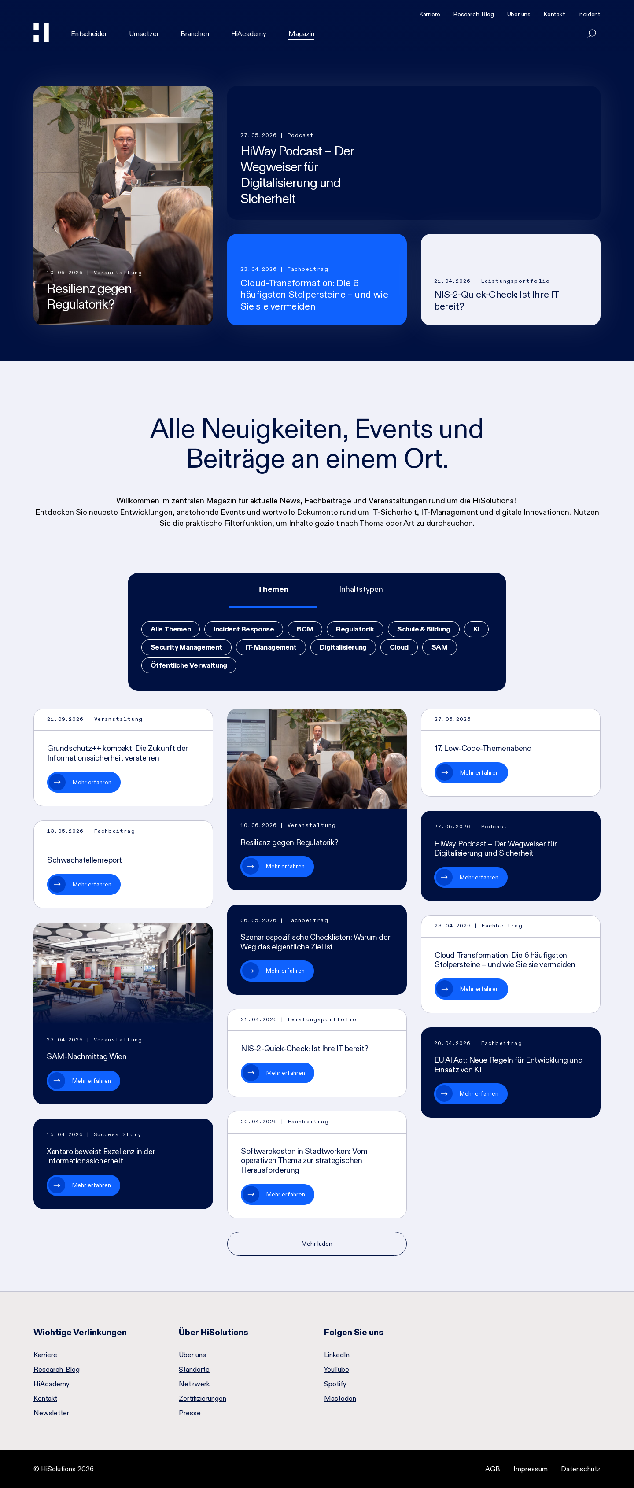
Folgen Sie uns (353, 1332)
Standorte (194, 1370)
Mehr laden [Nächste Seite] (317, 1244)
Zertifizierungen (202, 1399)
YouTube (336, 1370)
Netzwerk (194, 1384)
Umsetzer (143, 34)
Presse (190, 1413)
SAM (439, 647)
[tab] (273, 590)
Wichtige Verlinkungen (80, 1332)
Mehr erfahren (92, 782)
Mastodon (340, 1399)
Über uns (519, 14)
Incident (590, 14)
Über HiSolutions (213, 1332)
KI (476, 629)
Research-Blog (473, 14)
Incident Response (244, 629)
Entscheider (89, 34)
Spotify (335, 1384)
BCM (305, 629)
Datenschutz (581, 1469)
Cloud (399, 647)
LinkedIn (337, 1355)
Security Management (186, 647)
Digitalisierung (343, 647)
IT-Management (271, 647)
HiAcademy (248, 34)
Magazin (301, 34)
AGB (492, 1469)
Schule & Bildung (423, 629)
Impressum (530, 1469)
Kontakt (554, 14)
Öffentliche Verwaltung (189, 665)
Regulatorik (355, 629)
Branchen (195, 34)
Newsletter (51, 1413)
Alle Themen (171, 629)
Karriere (430, 14)
